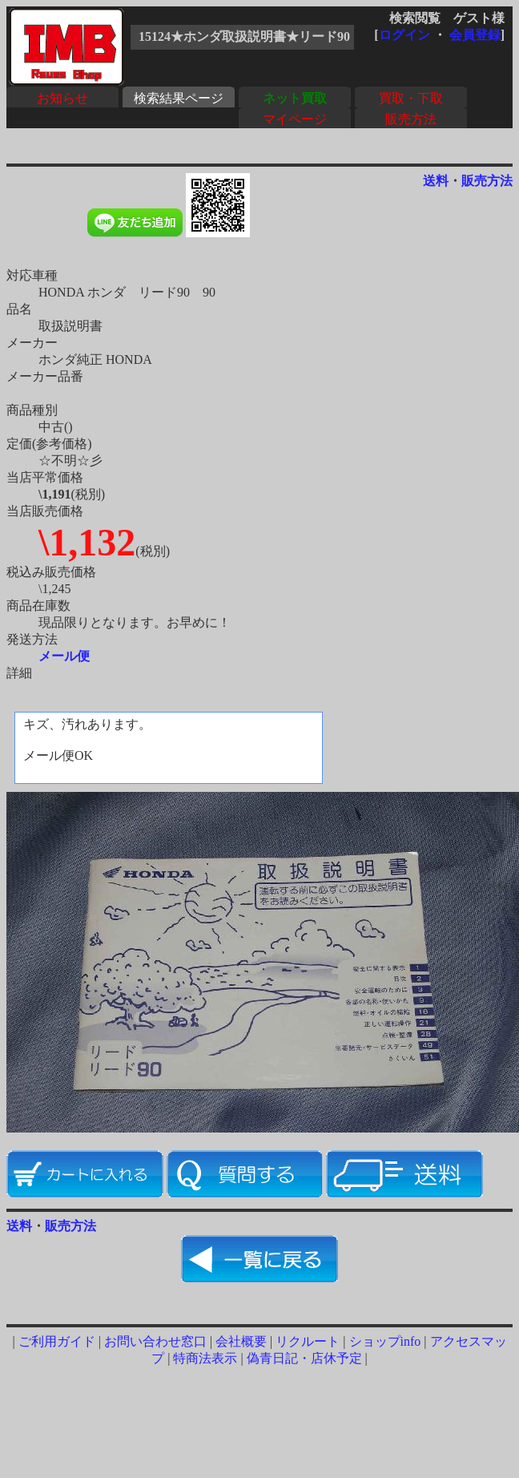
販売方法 (411, 119)
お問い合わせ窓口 (155, 1341)
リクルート (308, 1341)
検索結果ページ (178, 98)
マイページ (295, 119)
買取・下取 (411, 98)
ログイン (404, 35)
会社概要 (241, 1341)
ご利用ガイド (56, 1341)
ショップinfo (385, 1341)
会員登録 (475, 35)
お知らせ (62, 98)
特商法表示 (205, 1358)
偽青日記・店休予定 (304, 1358)
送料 (436, 181)
